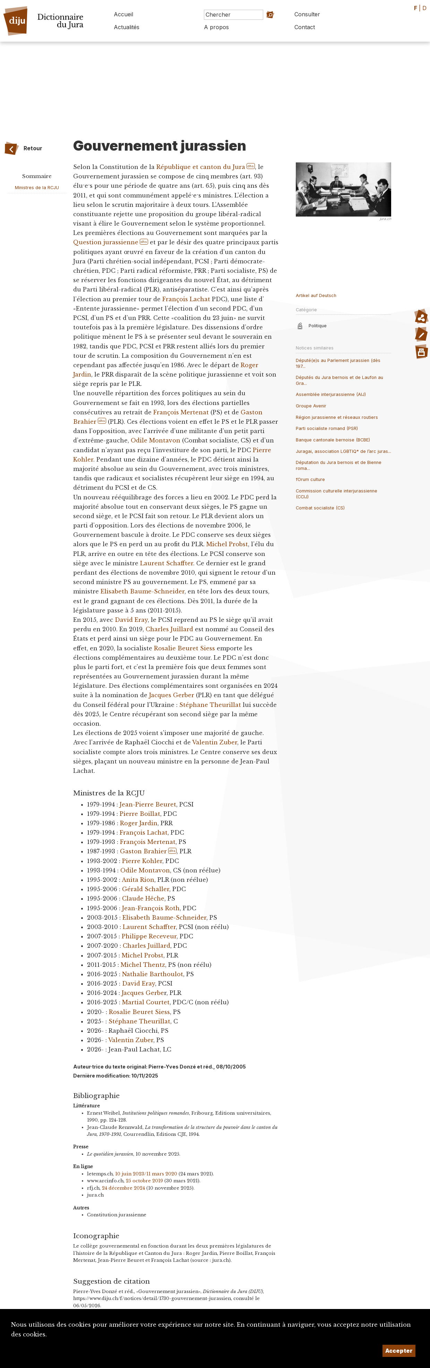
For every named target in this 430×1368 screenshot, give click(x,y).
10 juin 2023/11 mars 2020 (146, 1173)
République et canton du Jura (200, 166)
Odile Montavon (155, 440)
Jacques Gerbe (143, 992)
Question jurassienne (105, 242)
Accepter (399, 1350)
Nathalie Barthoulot (152, 974)
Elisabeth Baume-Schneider (142, 591)
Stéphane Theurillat (210, 704)
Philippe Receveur (149, 936)
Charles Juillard (169, 629)
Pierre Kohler (142, 861)
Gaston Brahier (143, 851)
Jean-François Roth (151, 908)
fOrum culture (310, 479)
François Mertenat (181, 412)
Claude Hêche (143, 898)
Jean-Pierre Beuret (148, 804)
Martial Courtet (146, 1002)
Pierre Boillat (140, 813)
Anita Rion (138, 879)
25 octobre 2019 (144, 1180)
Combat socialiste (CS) (320, 507)
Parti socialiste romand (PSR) (327, 428)
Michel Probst (227, 544)
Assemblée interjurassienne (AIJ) (331, 394)
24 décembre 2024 (123, 1188)
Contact (304, 27)
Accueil (123, 14)
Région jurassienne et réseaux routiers (337, 417)
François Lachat (186, 299)
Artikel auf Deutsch (316, 295)
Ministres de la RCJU (37, 187)
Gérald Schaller (145, 889)
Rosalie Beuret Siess (184, 648)
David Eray (131, 619)
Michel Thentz (143, 964)
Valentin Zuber (214, 742)
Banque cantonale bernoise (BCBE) (333, 439)
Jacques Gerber (171, 695)
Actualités (126, 27)
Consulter (307, 14)
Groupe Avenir (311, 405)
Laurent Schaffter (166, 563)
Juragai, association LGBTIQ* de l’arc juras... (343, 451)
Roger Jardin (138, 823)
